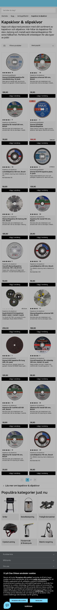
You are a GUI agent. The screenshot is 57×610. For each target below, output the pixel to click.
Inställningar (28, 606)
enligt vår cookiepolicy (41, 579)
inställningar (39, 591)
